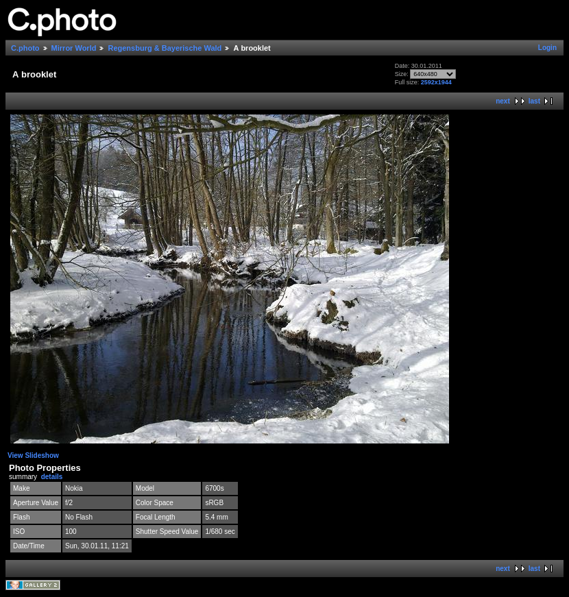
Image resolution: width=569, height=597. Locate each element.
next (503, 101)
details (52, 476)
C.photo (25, 48)
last (534, 101)
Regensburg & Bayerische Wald (164, 48)
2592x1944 (436, 82)
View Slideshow (33, 455)
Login (547, 47)
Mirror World (74, 48)
